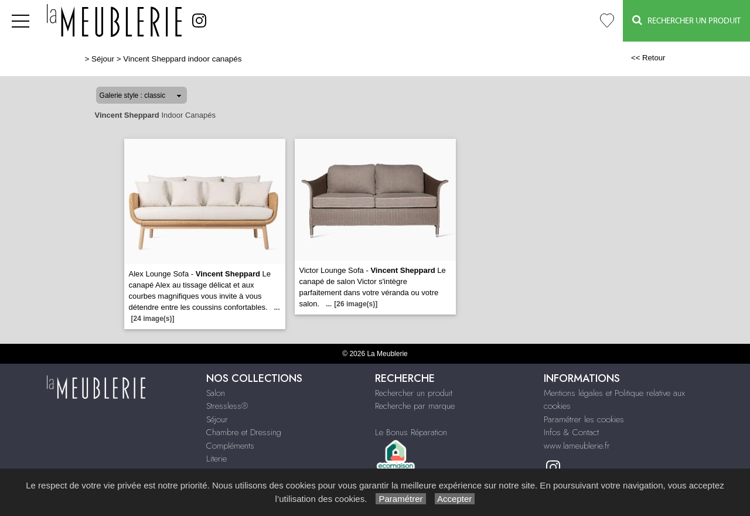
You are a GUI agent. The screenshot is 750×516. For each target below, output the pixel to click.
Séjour (102, 58)
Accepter (455, 499)
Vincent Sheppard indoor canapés (182, 58)
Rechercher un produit (413, 393)
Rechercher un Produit (686, 20)
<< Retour (648, 57)
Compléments (230, 445)
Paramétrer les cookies (584, 419)
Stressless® (227, 405)
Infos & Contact (571, 432)
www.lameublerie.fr (577, 445)
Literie (216, 458)
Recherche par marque (415, 405)
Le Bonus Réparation (411, 432)
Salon (215, 393)
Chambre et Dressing (243, 432)
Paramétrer (400, 499)
